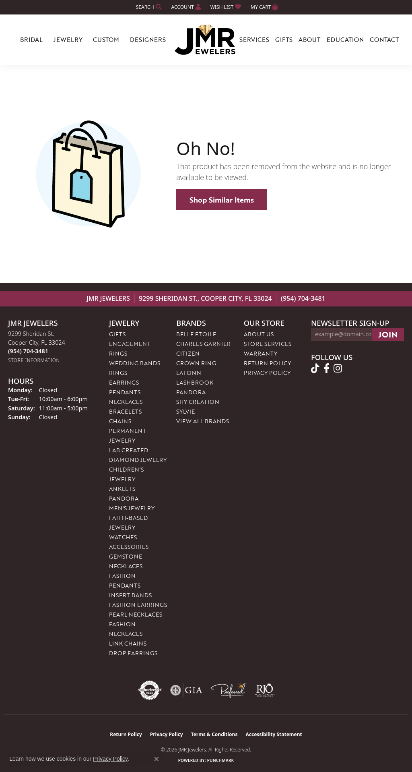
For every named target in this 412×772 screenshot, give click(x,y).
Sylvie (185, 411)
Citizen (188, 353)
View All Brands (202, 421)
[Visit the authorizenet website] (149, 690)
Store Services (267, 343)
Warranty (260, 353)
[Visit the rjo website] (265, 690)
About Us (259, 334)
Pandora (191, 392)
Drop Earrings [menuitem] (133, 653)
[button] (148, 7)
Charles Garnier (203, 343)
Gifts (284, 39)
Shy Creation (197, 401)
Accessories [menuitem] (128, 546)
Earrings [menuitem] (124, 382)
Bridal (31, 39)
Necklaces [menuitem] (125, 401)
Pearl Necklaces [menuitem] (135, 614)
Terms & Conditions (214, 734)
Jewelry (68, 39)
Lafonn (188, 372)
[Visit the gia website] (186, 690)
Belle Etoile (196, 334)
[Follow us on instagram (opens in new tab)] (338, 368)
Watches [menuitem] (123, 537)
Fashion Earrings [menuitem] (138, 604)
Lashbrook (194, 382)
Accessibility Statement (273, 734)
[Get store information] (34, 360)
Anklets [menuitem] (122, 488)
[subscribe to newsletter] (388, 334)
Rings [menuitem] (118, 372)
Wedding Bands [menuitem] (134, 363)
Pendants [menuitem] (124, 392)
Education (345, 39)
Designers (148, 39)
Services (254, 39)
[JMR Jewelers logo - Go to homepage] (206, 40)
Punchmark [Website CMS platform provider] (220, 760)
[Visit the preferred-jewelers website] (228, 690)
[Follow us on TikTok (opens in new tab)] (315, 368)
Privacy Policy (267, 372)
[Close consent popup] (156, 759)
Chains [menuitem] (120, 421)
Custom (106, 39)
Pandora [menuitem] (123, 498)
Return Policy (267, 363)
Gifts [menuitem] (117, 334)
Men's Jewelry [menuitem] (131, 508)
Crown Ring (196, 363)
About (309, 39)
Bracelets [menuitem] (125, 411)
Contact (384, 39)
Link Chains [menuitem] (127, 643)
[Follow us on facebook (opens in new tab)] (326, 368)
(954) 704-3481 (303, 298)
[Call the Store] (28, 351)
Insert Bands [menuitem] (130, 595)
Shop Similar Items (222, 200)
